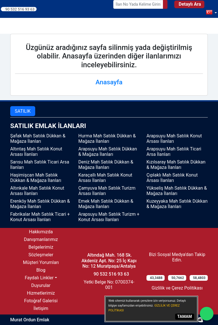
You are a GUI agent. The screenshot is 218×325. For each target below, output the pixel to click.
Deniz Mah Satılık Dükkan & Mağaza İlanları (105, 164)
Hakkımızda (41, 231)
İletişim (40, 308)
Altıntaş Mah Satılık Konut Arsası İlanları (36, 151)
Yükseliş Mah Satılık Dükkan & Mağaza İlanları (176, 190)
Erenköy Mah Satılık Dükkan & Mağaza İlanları (40, 203)
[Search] (165, 4)
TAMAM (184, 316)
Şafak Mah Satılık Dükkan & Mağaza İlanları (37, 138)
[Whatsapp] (206, 313)
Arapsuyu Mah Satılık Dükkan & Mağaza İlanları (107, 151)
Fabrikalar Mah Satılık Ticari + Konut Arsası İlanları (40, 216)
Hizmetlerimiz (41, 293)
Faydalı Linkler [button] (39, 277)
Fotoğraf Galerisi (41, 300)
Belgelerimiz (40, 247)
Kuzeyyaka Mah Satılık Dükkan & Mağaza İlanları (176, 203)
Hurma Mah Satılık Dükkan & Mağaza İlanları (107, 138)
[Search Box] (138, 4)
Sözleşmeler (40, 254)
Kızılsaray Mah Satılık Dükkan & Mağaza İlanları (176, 164)
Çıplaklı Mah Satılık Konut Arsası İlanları (172, 177)
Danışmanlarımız (41, 239)
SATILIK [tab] (23, 111)
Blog (40, 270)
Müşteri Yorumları (41, 262)
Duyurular (41, 285)
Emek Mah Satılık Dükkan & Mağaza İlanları (105, 203)
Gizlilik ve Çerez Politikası (177, 288)
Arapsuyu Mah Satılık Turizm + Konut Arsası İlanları (108, 216)
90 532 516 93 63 (20, 9)
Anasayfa (109, 82)
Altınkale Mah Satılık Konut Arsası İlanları (37, 190)
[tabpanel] (109, 172)
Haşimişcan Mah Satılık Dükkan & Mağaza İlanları (35, 177)
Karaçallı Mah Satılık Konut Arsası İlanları (105, 177)
